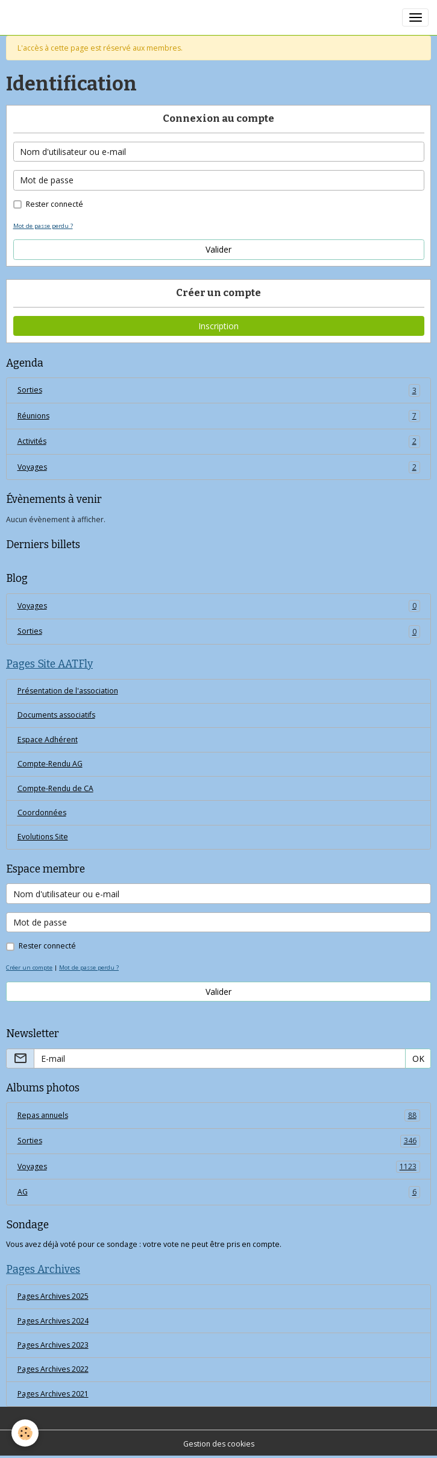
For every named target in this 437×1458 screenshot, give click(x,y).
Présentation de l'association (67, 691)
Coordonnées (41, 812)
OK (418, 1058)
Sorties (218, 390)
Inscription (218, 326)
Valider (218, 249)
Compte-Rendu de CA (55, 788)
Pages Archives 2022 (53, 1369)
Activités (218, 441)
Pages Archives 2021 (53, 1394)
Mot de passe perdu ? (43, 226)
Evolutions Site (42, 837)
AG (218, 1192)
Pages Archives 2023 (53, 1345)
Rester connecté (54, 204)
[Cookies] (25, 1433)
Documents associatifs (56, 715)
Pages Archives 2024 (53, 1321)
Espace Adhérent (47, 739)
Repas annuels (218, 1115)
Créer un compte (29, 967)
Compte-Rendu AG (50, 764)
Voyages (218, 467)
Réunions (218, 416)
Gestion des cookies (218, 1444)
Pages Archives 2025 (53, 1296)
